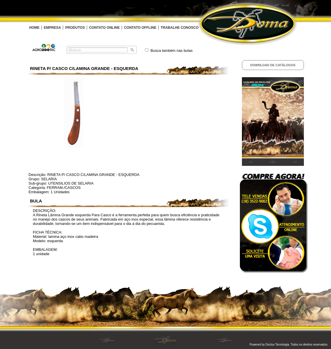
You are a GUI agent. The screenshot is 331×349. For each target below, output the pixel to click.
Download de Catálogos (273, 65)
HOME (34, 28)
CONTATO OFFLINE (140, 28)
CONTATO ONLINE (104, 28)
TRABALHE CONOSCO (179, 28)
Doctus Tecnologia (277, 344)
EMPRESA (52, 28)
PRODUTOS (75, 28)
